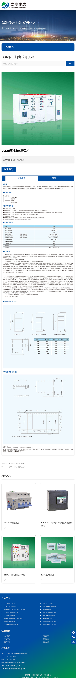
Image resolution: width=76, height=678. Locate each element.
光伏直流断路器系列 (49, 612)
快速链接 (6, 630)
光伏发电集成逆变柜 (49, 606)
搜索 (70, 63)
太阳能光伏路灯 (48, 618)
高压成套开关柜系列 (49, 621)
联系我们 (8, 169)
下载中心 (7, 639)
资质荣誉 (46, 636)
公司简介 (7, 636)
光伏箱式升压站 (48, 603)
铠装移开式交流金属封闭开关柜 (15, 609)
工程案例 (46, 639)
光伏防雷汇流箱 (9, 603)
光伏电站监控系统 (49, 615)
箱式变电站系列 (9, 621)
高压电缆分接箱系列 (11, 625)
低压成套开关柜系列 (38, 28)
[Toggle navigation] (71, 5)
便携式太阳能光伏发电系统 (13, 618)
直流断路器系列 (9, 615)
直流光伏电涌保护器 (11, 612)
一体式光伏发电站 (10, 606)
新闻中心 (7, 642)
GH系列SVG (47, 609)
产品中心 (23, 28)
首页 (15, 28)
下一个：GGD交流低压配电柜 (13, 467)
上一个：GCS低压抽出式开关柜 (14, 463)
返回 (54, 178)
